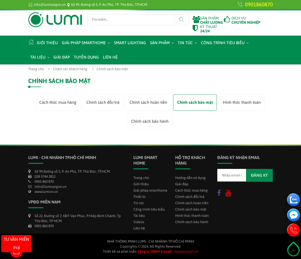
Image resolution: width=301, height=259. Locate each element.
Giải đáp (61, 57)
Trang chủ (36, 69)
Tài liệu (37, 57)
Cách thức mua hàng (57, 102)
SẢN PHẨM (211, 20)
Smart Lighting (130, 42)
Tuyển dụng (86, 57)
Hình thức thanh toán (242, 102)
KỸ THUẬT (208, 28)
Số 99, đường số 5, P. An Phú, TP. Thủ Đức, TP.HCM (109, 5)
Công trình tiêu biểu (223, 42)
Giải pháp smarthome (84, 42)
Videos (138, 222)
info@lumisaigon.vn (50, 5)
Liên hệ (110, 57)
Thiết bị (139, 197)
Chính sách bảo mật (195, 102)
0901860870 (259, 4)
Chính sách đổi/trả (102, 102)
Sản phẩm (160, 42)
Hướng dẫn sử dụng (190, 178)
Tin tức (185, 42)
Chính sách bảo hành (150, 121)
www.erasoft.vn (186, 251)
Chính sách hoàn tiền (148, 102)
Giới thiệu (47, 42)
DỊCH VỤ (245, 20)
